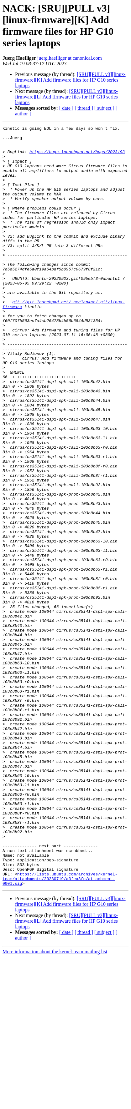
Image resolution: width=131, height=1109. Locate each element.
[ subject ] (104, 108)
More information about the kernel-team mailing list (55, 1103)
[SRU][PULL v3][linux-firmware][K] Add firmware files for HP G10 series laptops (70, 80)
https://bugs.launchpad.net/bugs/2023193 (77, 157)
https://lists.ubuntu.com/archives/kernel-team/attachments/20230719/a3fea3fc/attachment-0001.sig (60, 1029)
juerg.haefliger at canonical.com (69, 58)
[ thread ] (84, 108)
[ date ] (66, 108)
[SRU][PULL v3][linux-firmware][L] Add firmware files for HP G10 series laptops (66, 96)
